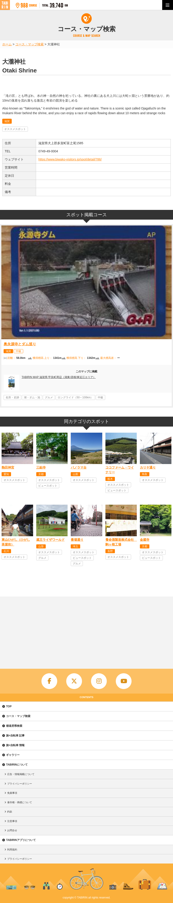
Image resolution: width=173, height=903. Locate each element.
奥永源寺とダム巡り (20, 344)
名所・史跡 (12, 397)
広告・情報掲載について (20, 774)
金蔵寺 (144, 539)
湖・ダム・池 (32, 397)
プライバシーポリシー (19, 783)
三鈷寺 (41, 467)
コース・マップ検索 (18, 716)
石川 (6, 551)
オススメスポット (15, 129)
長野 (110, 551)
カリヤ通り (148, 467)
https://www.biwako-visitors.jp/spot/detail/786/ (70, 159)
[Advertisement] (86, 630)
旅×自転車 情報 (15, 745)
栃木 (110, 479)
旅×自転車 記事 (15, 735)
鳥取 (144, 474)
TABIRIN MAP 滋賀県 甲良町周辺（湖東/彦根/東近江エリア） (59, 377)
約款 (9, 811)
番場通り (77, 539)
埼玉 (75, 546)
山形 (41, 546)
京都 (41, 474)
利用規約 (12, 849)
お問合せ (12, 830)
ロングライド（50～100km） (75, 397)
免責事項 (12, 793)
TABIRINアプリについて (21, 840)
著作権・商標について (19, 802)
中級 (18, 351)
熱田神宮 (8, 467)
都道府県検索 (14, 725)
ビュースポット (47, 485)
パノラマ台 (78, 467)
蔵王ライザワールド (50, 539)
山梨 (75, 474)
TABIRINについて (17, 764)
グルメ (49, 397)
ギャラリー (13, 755)
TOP (8, 706)
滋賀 (7, 121)
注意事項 (12, 821)
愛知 (6, 474)
